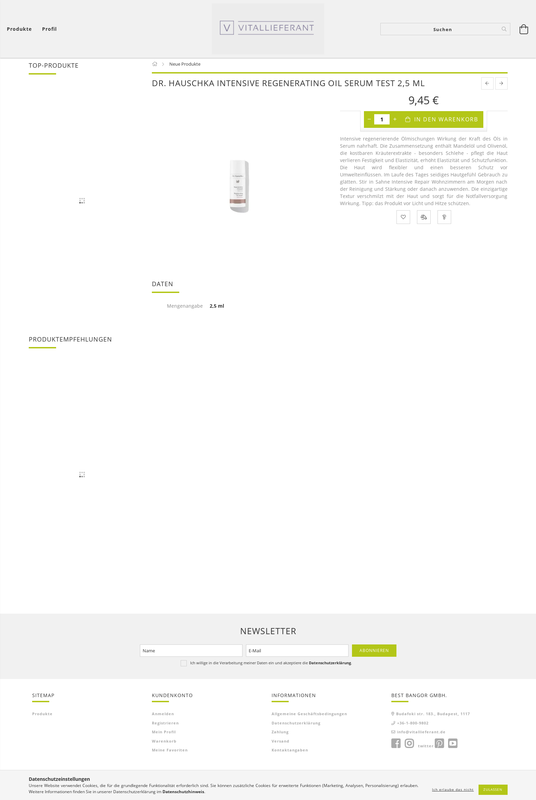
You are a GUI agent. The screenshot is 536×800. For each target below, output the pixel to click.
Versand (280, 743)
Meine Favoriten (170, 752)
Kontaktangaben (290, 752)
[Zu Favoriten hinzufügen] (403, 219)
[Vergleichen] (424, 219)
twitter (426, 748)
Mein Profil (164, 734)
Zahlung (280, 734)
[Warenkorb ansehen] (21, 29)
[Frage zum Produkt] (444, 219)
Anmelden (163, 716)
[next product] (501, 86)
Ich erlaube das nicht (453, 789)
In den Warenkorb (446, 121)
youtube (452, 746)
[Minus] (369, 122)
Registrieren (165, 725)
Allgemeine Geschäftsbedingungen (309, 716)
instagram (409, 746)
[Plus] (395, 122)
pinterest (439, 746)
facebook (395, 746)
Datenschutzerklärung (296, 725)
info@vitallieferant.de (421, 734)
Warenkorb (164, 743)
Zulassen (492, 789)
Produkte (42, 716)
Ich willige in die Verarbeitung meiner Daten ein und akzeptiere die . (271, 665)
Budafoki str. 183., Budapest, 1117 (433, 716)
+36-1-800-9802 (413, 725)
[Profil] (49, 29)
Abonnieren (374, 653)
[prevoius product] (487, 86)
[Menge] (382, 122)
